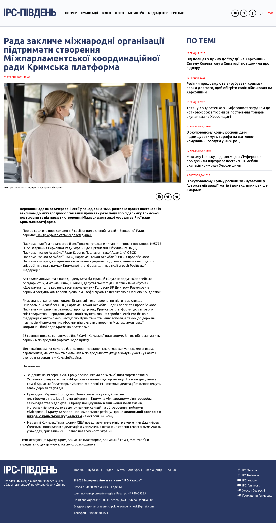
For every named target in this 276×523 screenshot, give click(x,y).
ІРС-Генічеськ (248, 485)
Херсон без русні (251, 490)
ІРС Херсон (247, 470)
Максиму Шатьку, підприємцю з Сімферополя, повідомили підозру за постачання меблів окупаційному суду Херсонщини (225, 161)
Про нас (177, 13)
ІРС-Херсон (247, 480)
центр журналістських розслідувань (67, 444)
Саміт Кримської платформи (101, 335)
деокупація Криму (43, 439)
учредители (29, 444)
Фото (119, 13)
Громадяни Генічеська (254, 495)
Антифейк (136, 13)
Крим (62, 439)
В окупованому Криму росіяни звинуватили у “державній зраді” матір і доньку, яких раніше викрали (227, 185)
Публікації (89, 13)
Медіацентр (158, 13)
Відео (106, 13)
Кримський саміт (115, 439)
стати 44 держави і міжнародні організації (92, 379)
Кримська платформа (84, 439)
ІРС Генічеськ (248, 475)
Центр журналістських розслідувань (64, 235)
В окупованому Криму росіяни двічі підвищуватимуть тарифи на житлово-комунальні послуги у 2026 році (220, 136)
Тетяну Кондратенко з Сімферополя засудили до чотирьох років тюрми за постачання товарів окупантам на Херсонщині (228, 112)
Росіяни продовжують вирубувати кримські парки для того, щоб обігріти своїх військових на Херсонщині (229, 87)
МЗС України (139, 439)
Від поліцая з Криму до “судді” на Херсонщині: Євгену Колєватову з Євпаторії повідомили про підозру (227, 63)
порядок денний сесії (64, 230)
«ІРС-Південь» (112, 486)
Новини (71, 13)
